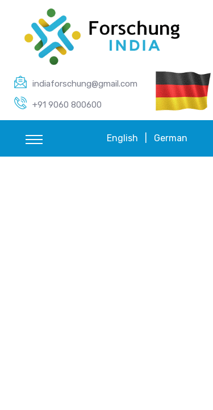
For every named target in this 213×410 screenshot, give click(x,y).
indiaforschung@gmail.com (84, 84)
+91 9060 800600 (67, 105)
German (170, 138)
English (122, 138)
